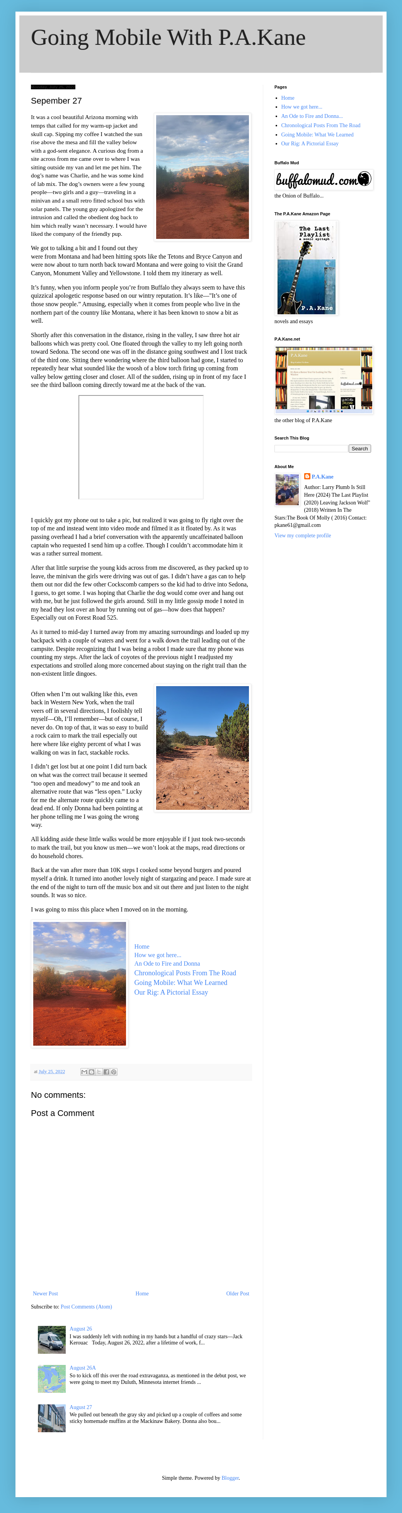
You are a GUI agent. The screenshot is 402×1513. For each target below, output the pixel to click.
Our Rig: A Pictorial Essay (171, 992)
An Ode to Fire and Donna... (312, 116)
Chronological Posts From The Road (186, 973)
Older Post (238, 1294)
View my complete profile (302, 535)
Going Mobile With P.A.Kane (168, 37)
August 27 (81, 1407)
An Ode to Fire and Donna (167, 963)
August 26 (81, 1329)
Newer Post (45, 1294)
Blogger (229, 1478)
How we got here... (157, 955)
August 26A (83, 1368)
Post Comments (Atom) (86, 1307)
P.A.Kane (323, 477)
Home (141, 946)
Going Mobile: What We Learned (180, 983)
